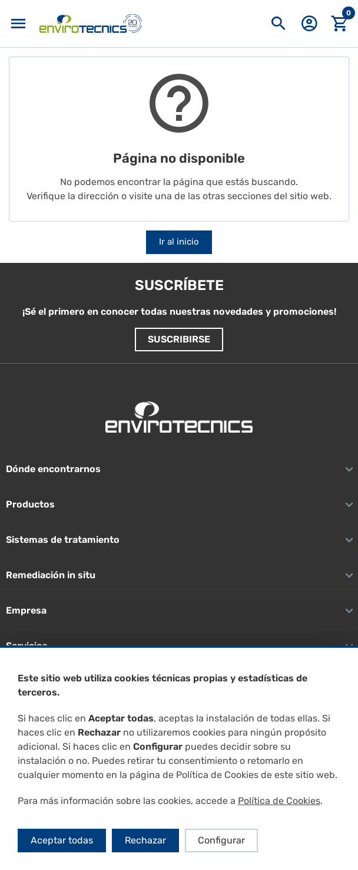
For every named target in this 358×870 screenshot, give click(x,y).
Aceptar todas (62, 840)
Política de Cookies (279, 800)
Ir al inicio (179, 241)
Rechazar (145, 840)
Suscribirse (179, 339)
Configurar (221, 840)
